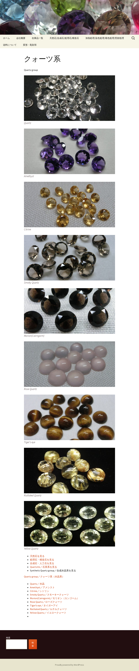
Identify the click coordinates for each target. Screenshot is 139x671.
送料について (10, 44)
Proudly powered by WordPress (69, 664)
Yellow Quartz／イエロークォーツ (48, 612)
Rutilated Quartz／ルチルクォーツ (48, 609)
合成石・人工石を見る (42, 563)
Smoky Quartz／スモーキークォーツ (49, 594)
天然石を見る (37, 556)
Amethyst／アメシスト (42, 587)
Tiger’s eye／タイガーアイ (44, 605)
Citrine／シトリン (39, 590)
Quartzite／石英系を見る (43, 566)
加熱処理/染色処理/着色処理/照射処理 (104, 38)
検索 (8, 637)
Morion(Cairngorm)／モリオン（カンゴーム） (54, 598)
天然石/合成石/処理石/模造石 (64, 38)
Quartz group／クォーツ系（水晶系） (44, 576)
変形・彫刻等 (30, 44)
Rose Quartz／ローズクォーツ (46, 601)
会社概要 (20, 38)
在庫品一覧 (37, 38)
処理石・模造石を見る (42, 559)
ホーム (6, 38)
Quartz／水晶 (37, 583)
